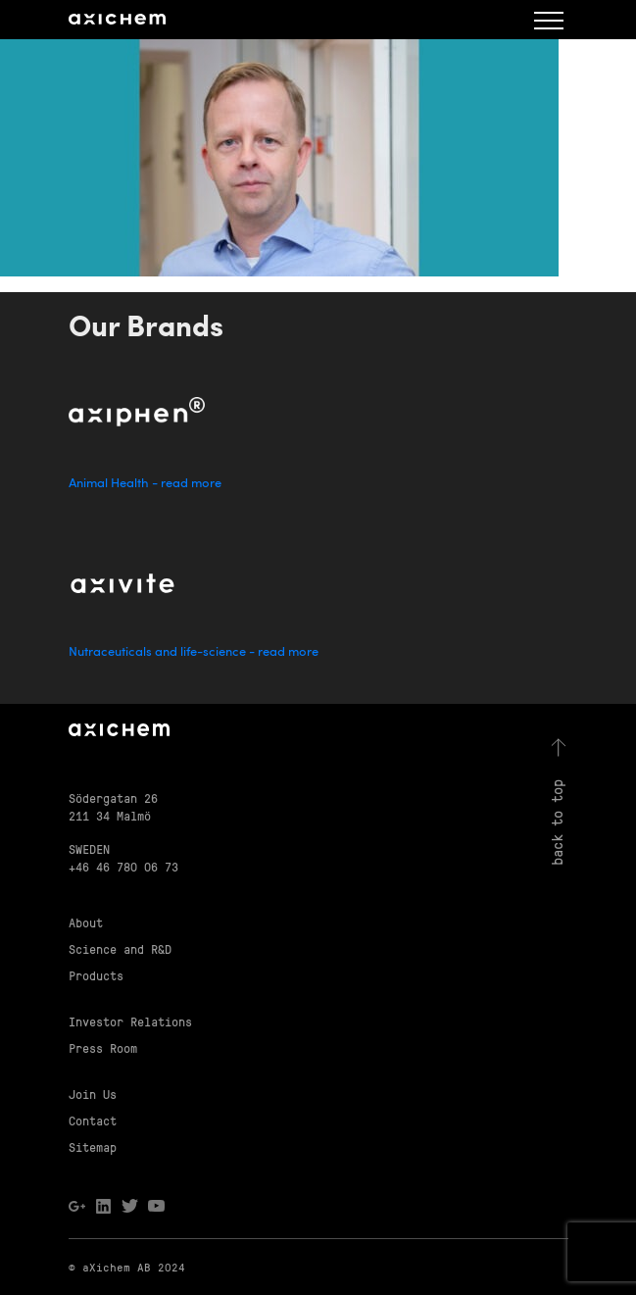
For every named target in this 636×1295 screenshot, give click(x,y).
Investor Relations (130, 1021)
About (86, 922)
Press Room (103, 1047)
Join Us (93, 1093)
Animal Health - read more (145, 483)
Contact (93, 1120)
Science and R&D (120, 948)
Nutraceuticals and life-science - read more (193, 652)
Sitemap (93, 1146)
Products (96, 975)
